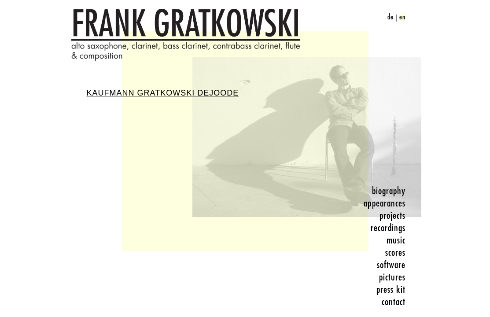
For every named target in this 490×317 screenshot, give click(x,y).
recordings (388, 228)
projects (392, 216)
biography (389, 191)
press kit (391, 290)
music (396, 240)
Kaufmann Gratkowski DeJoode (163, 92)
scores (395, 253)
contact (394, 302)
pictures (392, 277)
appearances (384, 203)
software (391, 265)
